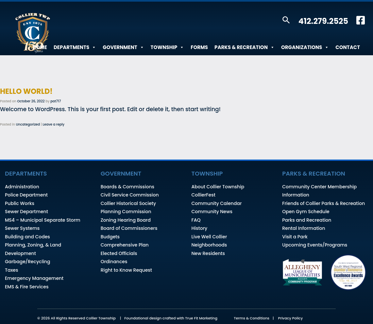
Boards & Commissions (127, 186)
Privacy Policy (290, 318)
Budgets (110, 236)
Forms (199, 47)
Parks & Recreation (244, 47)
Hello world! (26, 91)
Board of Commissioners (129, 228)
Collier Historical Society (128, 203)
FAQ (196, 220)
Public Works (19, 203)
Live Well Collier (209, 236)
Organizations (305, 47)
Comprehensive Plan (125, 245)
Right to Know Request (126, 270)
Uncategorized (28, 124)
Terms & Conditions (251, 318)
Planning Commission (126, 211)
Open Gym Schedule (305, 211)
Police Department (26, 195)
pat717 (55, 101)
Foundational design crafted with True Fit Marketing (170, 318)
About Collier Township (218, 186)
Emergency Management (34, 278)
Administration (22, 186)
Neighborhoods (209, 245)
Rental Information (303, 228)
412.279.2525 (323, 21)
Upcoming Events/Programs (314, 245)
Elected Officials (119, 253)
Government (123, 47)
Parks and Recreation (306, 220)
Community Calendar (217, 203)
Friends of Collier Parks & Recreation (323, 203)
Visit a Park (295, 236)
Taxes (11, 270)
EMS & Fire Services (26, 286)
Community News (212, 211)
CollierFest (203, 195)
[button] (286, 20)
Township (167, 47)
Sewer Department (26, 211)
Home (39, 47)
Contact (347, 47)
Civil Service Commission (130, 195)
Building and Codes (27, 236)
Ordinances (114, 261)
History (200, 228)
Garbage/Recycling (27, 261)
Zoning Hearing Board (126, 220)
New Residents (208, 253)
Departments (75, 47)
